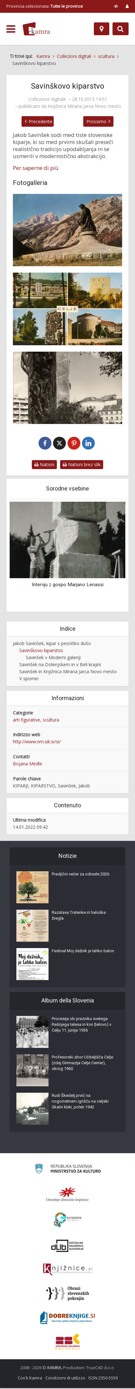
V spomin (29, 679)
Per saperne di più (36, 168)
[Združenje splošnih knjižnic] (68, 1343)
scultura (51, 720)
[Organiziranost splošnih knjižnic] (67, 1195)
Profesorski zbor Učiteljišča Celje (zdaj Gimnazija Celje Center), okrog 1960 (82, 1064)
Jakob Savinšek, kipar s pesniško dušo (52, 644)
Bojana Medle (27, 765)
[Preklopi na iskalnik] (121, 28)
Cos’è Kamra (30, 1379)
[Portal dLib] (67, 1247)
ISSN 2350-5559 (103, 1379)
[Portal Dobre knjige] (67, 1318)
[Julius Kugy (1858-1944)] (67, 230)
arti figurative (26, 720)
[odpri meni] (10, 29)
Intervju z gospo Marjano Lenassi (68, 585)
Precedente (37, 121)
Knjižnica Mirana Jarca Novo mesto (84, 106)
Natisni (44, 465)
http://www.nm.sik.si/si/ (37, 742)
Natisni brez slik (82, 465)
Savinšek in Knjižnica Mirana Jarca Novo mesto (68, 672)
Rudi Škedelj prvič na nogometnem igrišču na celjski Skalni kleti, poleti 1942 (80, 1102)
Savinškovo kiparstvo (41, 651)
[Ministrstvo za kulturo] (68, 1170)
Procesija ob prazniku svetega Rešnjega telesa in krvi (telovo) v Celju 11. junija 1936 (81, 1025)
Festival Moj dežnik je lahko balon (83, 951)
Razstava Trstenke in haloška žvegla (79, 916)
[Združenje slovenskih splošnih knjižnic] (68, 1270)
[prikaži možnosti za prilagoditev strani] (116, 6)
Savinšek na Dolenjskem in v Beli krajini (60, 665)
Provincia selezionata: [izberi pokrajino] (44, 6)
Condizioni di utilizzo (65, 1379)
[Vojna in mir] (67, 309)
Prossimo (100, 121)
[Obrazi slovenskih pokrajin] (67, 1295)
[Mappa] (101, 28)
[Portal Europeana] (68, 1221)
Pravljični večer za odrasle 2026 (80, 875)
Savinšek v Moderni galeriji (53, 658)
